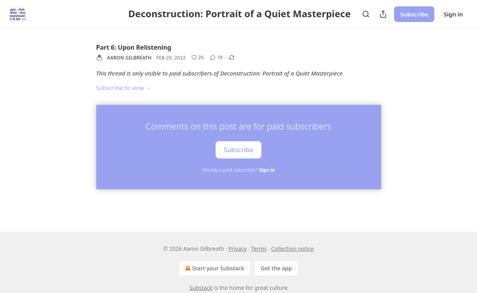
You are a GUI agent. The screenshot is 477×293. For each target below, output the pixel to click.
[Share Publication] (383, 14)
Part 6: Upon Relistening (133, 47)
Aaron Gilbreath (129, 57)
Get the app (276, 268)
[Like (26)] (197, 57)
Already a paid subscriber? (238, 170)
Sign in (453, 14)
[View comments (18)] (216, 57)
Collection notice (292, 248)
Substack (200, 287)
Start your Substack (214, 268)
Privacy (237, 248)
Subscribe (414, 14)
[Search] (366, 14)
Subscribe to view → (124, 88)
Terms (258, 248)
